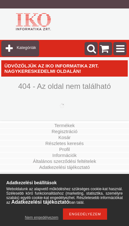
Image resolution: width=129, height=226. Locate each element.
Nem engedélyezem (42, 217)
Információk (64, 155)
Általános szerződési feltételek (64, 161)
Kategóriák (26, 47)
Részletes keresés (64, 143)
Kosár (64, 137)
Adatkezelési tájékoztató (64, 167)
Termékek (64, 125)
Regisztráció (65, 131)
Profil (64, 149)
